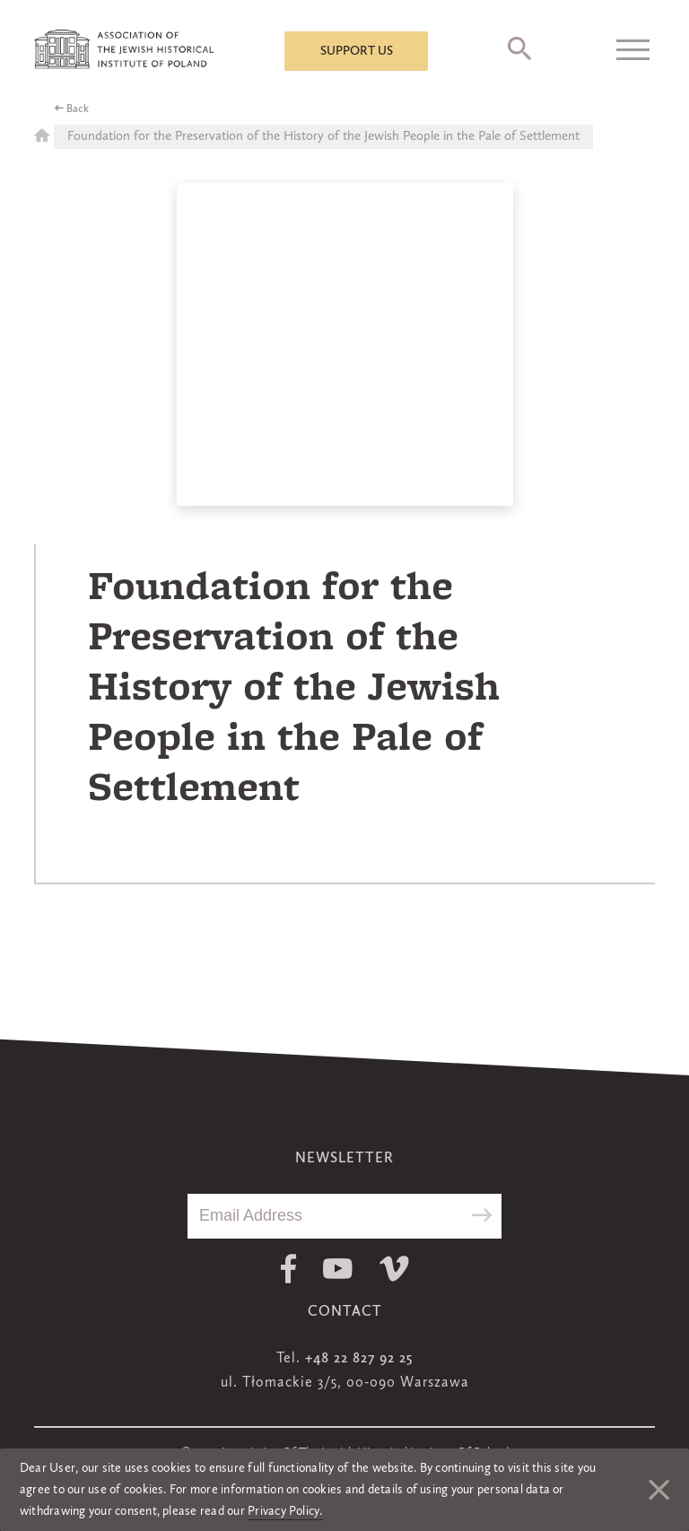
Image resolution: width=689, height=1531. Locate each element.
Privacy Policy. (285, 1511)
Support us (356, 51)
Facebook (288, 1268)
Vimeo (394, 1268)
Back (77, 109)
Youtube (338, 1268)
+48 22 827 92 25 (359, 1359)
